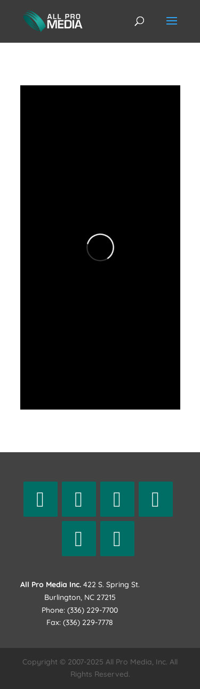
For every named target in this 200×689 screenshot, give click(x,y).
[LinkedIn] (156, 499)
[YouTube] (79, 538)
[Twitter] (79, 499)
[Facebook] (40, 499)
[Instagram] (117, 499)
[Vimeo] (117, 538)
